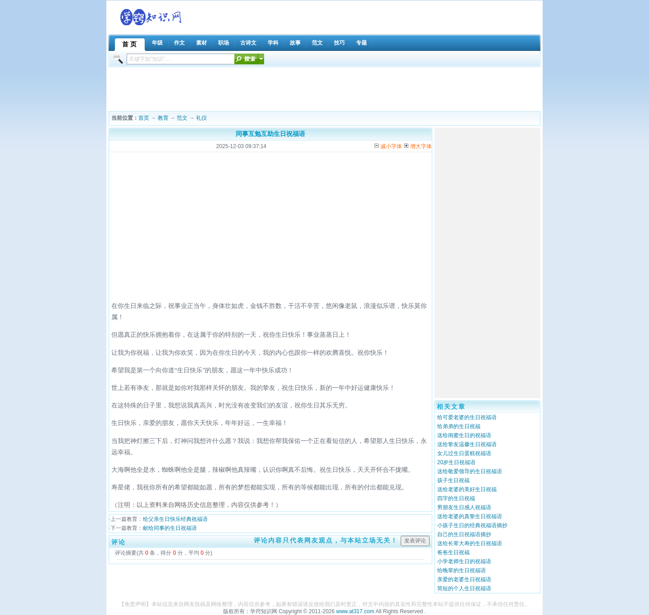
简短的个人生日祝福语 (464, 588)
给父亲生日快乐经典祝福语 (175, 519)
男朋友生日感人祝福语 (464, 507)
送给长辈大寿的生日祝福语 (469, 543)
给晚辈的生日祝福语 (461, 570)
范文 (182, 118)
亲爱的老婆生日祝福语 (464, 579)
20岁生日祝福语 (456, 462)
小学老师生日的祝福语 (464, 561)
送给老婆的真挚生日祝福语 (469, 516)
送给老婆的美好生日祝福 (467, 489)
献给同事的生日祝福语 (170, 528)
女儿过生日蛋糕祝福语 (464, 453)
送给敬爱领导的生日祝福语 (469, 471)
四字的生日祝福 (456, 498)
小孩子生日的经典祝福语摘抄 (472, 525)
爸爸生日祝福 (453, 552)
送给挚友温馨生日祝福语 (467, 444)
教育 (163, 118)
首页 (143, 118)
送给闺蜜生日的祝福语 (464, 435)
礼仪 (201, 118)
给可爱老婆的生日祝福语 (467, 417)
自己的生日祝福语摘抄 (464, 534)
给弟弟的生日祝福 (458, 426)
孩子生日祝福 (453, 480)
